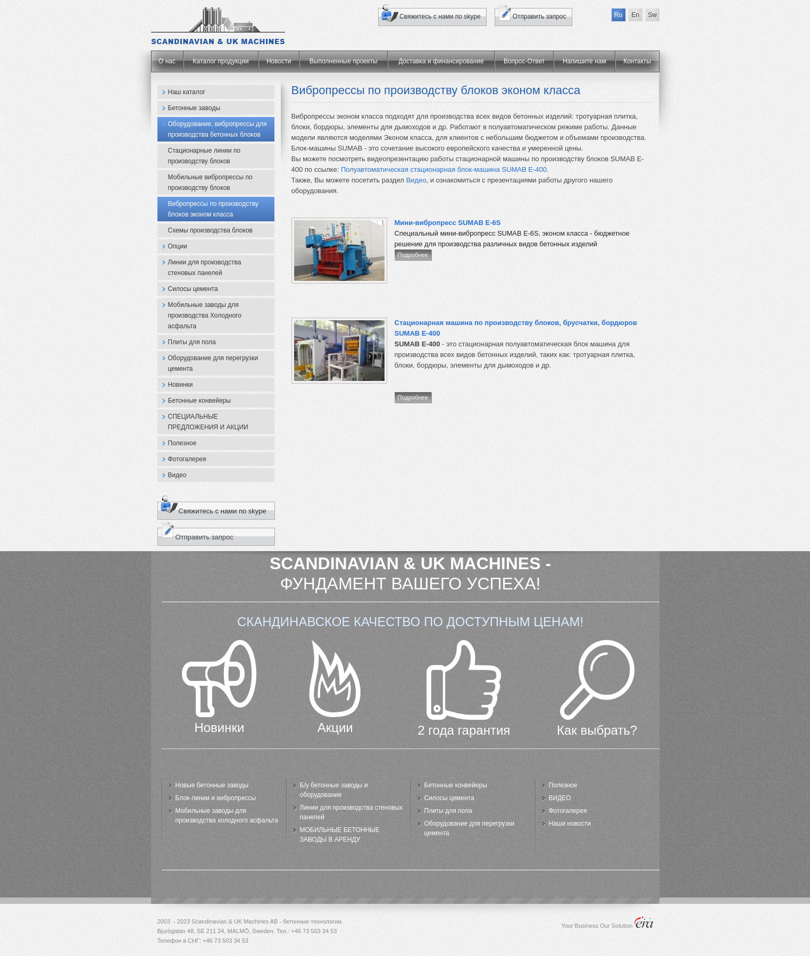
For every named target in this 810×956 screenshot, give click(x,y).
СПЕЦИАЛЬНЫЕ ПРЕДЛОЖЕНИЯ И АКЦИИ (208, 422)
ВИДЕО (560, 798)
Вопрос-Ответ (524, 61)
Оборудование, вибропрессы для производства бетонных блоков (217, 129)
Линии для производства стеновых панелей (204, 268)
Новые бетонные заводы (212, 785)
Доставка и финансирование (440, 61)
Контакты (637, 61)
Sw (652, 15)
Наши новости (570, 823)
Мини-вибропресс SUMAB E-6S (448, 223)
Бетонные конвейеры (199, 400)
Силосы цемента (193, 289)
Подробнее (413, 255)
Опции (177, 246)
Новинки (180, 384)
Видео (177, 475)
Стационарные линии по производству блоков (204, 156)
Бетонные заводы (194, 108)
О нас (167, 61)
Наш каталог (186, 92)
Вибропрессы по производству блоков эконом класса (213, 209)
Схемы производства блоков (210, 230)
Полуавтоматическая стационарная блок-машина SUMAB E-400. (445, 169)
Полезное (182, 443)
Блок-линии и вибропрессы (216, 798)
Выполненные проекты (344, 61)
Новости (278, 61)
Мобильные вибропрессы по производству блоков (210, 182)
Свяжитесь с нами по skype (440, 16)
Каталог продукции (221, 61)
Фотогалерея (187, 459)
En (635, 15)
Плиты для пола (192, 342)
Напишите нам (584, 61)
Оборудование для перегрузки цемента (213, 363)
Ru (618, 15)
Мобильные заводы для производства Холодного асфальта (204, 315)
